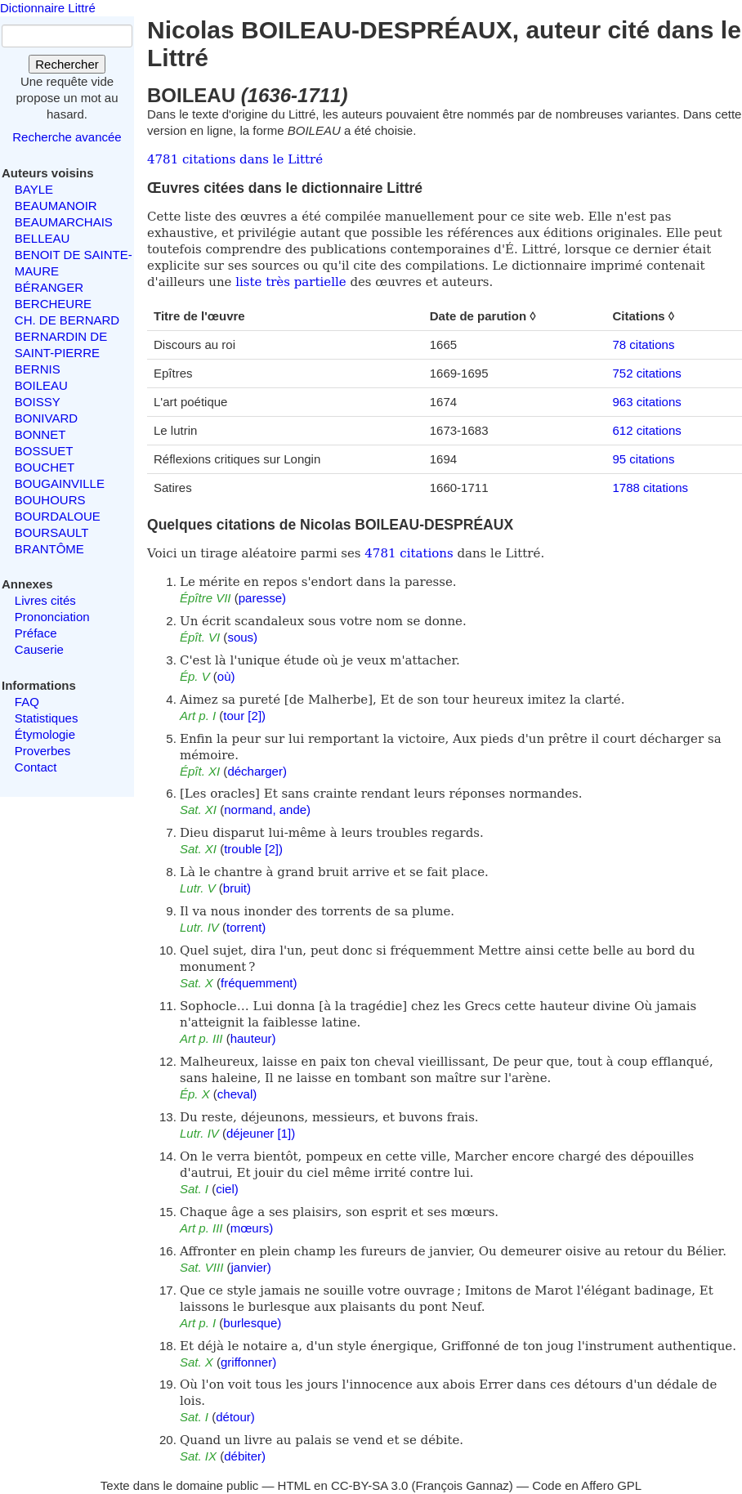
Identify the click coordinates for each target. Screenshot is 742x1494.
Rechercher (67, 64)
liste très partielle (290, 282)
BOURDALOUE (58, 516)
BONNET (40, 434)
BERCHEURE (53, 304)
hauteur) (253, 1038)
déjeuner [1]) (260, 1133)
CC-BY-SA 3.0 (370, 1485)
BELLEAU (42, 238)
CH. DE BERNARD (67, 320)
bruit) (237, 888)
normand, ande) (267, 809)
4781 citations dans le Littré (235, 159)
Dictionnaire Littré (48, 8)
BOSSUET (44, 451)
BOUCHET (44, 467)
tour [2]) (244, 715)
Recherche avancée (66, 137)
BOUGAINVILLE (60, 483)
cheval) (237, 1094)
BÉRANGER (49, 287)
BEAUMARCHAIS (64, 222)
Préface (36, 633)
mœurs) (252, 1228)
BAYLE (34, 189)
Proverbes (42, 751)
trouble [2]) (253, 849)
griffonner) (248, 1362)
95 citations (644, 459)
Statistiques (46, 718)
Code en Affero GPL (586, 1485)
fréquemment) (259, 983)
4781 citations (408, 553)
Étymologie (45, 734)
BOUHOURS (50, 500)
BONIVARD (46, 418)
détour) (235, 1417)
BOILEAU (41, 385)
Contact (36, 767)
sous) (242, 637)
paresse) (262, 598)
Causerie (39, 649)
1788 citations (651, 487)
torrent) (246, 927)
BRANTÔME (49, 549)
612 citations (647, 430)
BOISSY (37, 402)
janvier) (251, 1267)
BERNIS (37, 369)
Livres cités (45, 600)
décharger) (257, 771)
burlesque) (252, 1323)
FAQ (27, 702)
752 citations (647, 373)
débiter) (245, 1456)
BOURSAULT (52, 532)
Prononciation (52, 617)
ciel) (227, 1189)
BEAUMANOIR (56, 205)
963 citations (647, 402)
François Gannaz (462, 1485)
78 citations (644, 344)
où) (226, 676)
